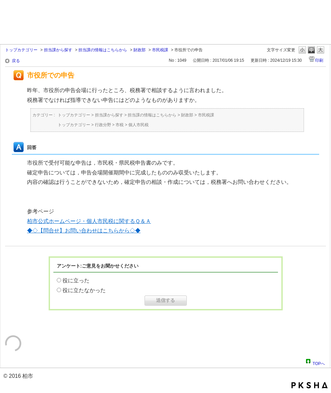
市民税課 (160, 50)
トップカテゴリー (21, 50)
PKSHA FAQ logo (309, 385)
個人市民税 (138, 124)
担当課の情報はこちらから (102, 50)
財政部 (139, 50)
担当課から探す (58, 50)
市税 (120, 124)
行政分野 (103, 124)
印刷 (319, 60)
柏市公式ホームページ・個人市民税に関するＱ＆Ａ (89, 221)
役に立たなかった (84, 290)
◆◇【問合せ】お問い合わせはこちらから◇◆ (84, 230)
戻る (16, 60)
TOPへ (319, 362)
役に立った (76, 280)
